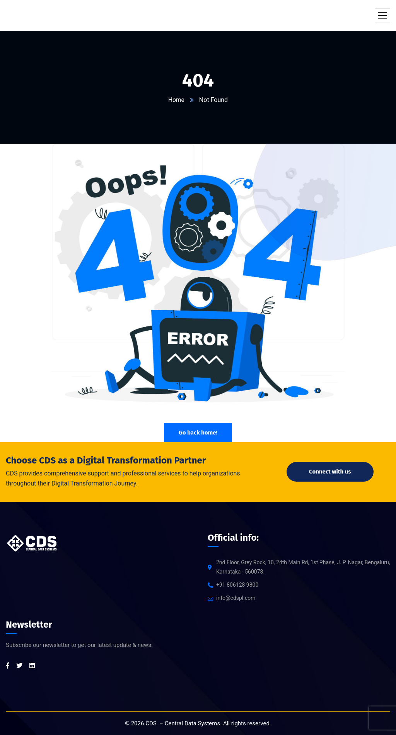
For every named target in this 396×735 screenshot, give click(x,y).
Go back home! (198, 432)
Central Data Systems (192, 723)
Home (176, 100)
